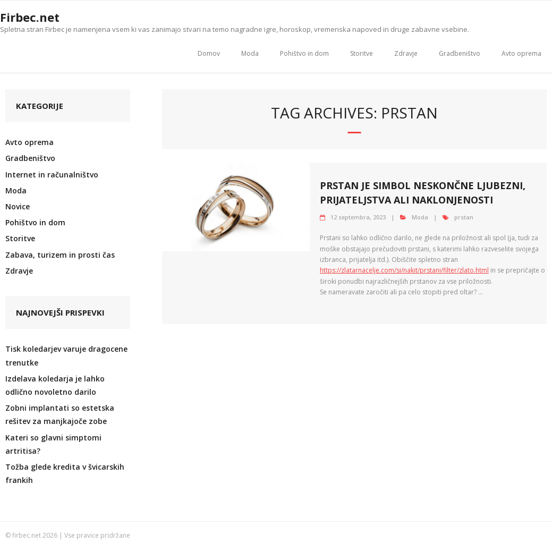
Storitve (361, 53)
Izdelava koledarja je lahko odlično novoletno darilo (55, 385)
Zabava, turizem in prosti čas (60, 255)
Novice (17, 206)
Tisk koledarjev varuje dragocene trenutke (66, 355)
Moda (250, 53)
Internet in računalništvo (51, 174)
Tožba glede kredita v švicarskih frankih (64, 473)
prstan (463, 217)
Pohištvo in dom (304, 53)
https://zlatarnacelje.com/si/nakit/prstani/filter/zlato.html (404, 270)
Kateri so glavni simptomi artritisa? (53, 444)
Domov (209, 53)
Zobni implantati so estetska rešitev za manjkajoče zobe (59, 414)
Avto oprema (521, 53)
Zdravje (406, 53)
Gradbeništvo (459, 53)
